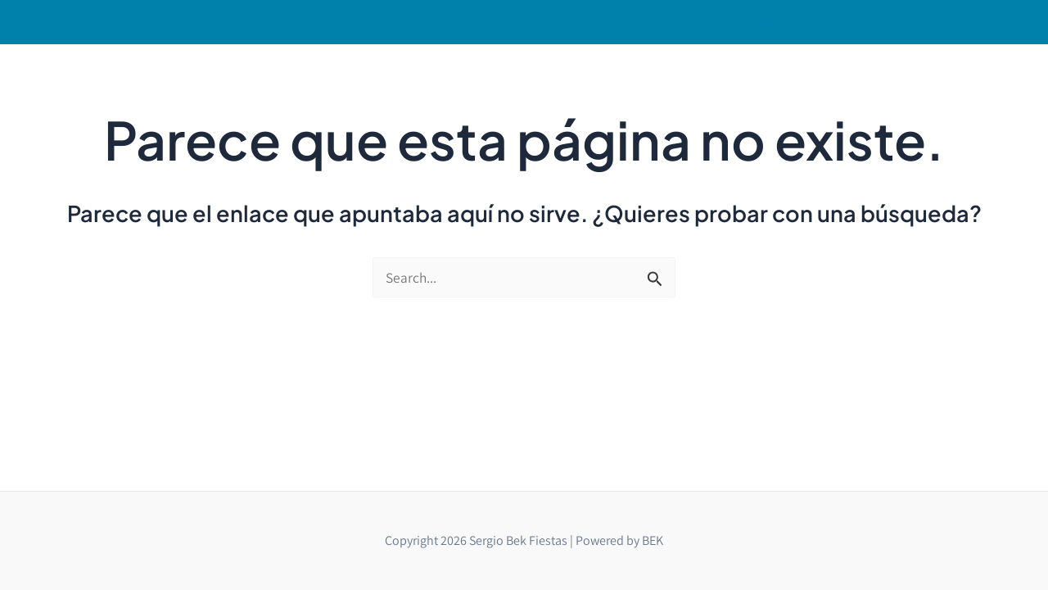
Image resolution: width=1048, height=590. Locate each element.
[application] (677, 15)
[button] (650, 15)
